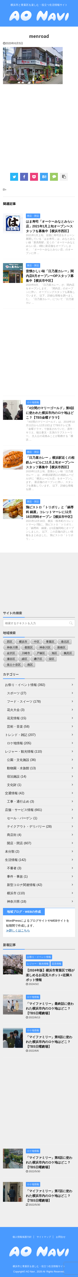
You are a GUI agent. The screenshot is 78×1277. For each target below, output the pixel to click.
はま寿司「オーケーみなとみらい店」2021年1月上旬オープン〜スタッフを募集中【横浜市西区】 (50, 226)
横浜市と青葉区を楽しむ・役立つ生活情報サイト (39, 1266)
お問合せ (60, 1237)
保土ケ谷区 (14, 664)
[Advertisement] (39, 128)
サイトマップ (44, 1237)
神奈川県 (12, 647)
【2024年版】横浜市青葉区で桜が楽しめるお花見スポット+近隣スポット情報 (50, 975)
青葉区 (50, 641)
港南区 (61, 647)
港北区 (65, 641)
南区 (30, 664)
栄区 (51, 659)
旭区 (54, 653)
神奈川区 (45, 647)
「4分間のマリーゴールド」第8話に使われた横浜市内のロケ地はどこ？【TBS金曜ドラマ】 (50, 412)
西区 (9, 641)
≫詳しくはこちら (18, 930)
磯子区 (38, 659)
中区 (36, 641)
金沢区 (11, 653)
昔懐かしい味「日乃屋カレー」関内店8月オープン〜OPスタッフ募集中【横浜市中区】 (50, 275)
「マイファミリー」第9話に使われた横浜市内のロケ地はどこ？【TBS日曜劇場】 (49, 1041)
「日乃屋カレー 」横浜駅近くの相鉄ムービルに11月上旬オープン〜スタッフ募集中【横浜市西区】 (50, 462)
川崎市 (26, 653)
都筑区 (28, 647)
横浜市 (23, 641)
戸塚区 (41, 653)
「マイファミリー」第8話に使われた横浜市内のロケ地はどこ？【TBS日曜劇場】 (49, 1162)
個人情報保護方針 (22, 1237)
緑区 (24, 659)
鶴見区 (68, 653)
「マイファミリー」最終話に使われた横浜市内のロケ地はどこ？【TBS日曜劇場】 (50, 1008)
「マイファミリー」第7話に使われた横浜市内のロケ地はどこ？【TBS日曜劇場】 (49, 1195)
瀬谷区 (11, 659)
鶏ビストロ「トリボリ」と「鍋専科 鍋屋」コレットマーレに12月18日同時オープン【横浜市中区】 (50, 512)
